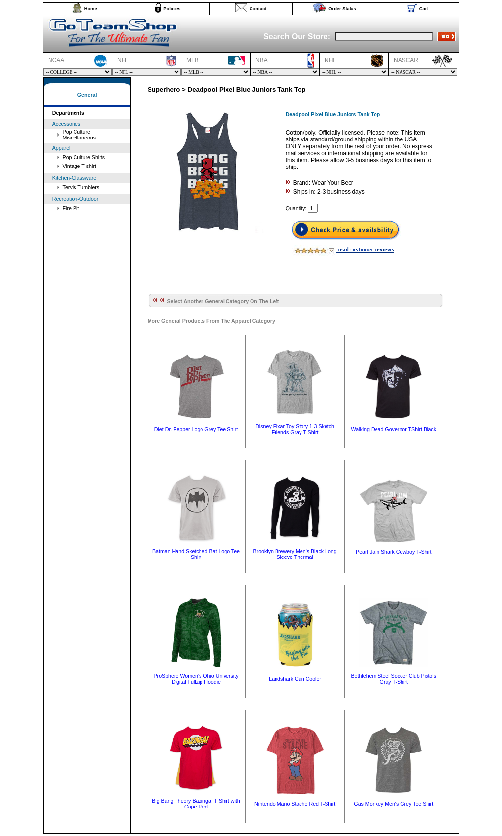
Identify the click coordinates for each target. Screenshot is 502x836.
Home (90, 8)
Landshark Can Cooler (295, 679)
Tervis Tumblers (81, 187)
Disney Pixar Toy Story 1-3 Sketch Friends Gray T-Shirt (294, 429)
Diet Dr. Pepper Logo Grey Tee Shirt (196, 429)
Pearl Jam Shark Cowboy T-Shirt (393, 552)
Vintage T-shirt (79, 166)
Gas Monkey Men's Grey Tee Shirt (393, 804)
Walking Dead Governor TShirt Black (393, 429)
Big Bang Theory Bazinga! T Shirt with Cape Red (196, 803)
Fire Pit (71, 208)
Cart (423, 8)
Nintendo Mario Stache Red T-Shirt (294, 804)
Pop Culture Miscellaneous (79, 134)
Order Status (342, 8)
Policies (171, 8)
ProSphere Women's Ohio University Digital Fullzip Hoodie (195, 679)
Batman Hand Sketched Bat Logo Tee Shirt (196, 554)
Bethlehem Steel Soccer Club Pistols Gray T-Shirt (393, 679)
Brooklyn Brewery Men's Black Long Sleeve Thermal (294, 554)
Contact (258, 8)
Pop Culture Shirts (84, 157)
